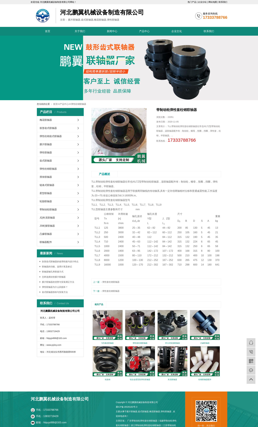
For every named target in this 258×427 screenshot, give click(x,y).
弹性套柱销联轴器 (110, 282)
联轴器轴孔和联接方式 (52, 271)
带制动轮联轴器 (48, 209)
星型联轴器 (46, 193)
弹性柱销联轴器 (78, 104)
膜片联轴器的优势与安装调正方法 (57, 282)
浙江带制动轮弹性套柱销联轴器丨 (147, 425)
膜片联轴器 (46, 144)
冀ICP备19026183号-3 (126, 407)
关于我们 (80, 31)
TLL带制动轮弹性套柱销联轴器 (108, 181)
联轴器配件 (46, 242)
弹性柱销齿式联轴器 (51, 136)
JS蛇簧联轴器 (47, 225)
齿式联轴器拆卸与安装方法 (54, 292)
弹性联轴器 (46, 152)
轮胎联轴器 (46, 201)
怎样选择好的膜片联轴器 (53, 277)
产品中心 (144, 31)
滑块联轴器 (46, 177)
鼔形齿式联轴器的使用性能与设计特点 (59, 261)
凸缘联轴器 (46, 234)
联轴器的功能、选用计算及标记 (56, 266)
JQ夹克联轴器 (47, 217)
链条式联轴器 (47, 185)
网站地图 (213, 2)
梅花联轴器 (46, 120)
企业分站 (202, 2)
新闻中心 (112, 31)
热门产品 (192, 2)
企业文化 (176, 31)
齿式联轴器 (46, 160)
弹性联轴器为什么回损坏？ (54, 287)
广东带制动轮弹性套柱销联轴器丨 (143, 420)
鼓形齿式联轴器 (48, 128)
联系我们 (223, 2)
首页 (47, 31)
